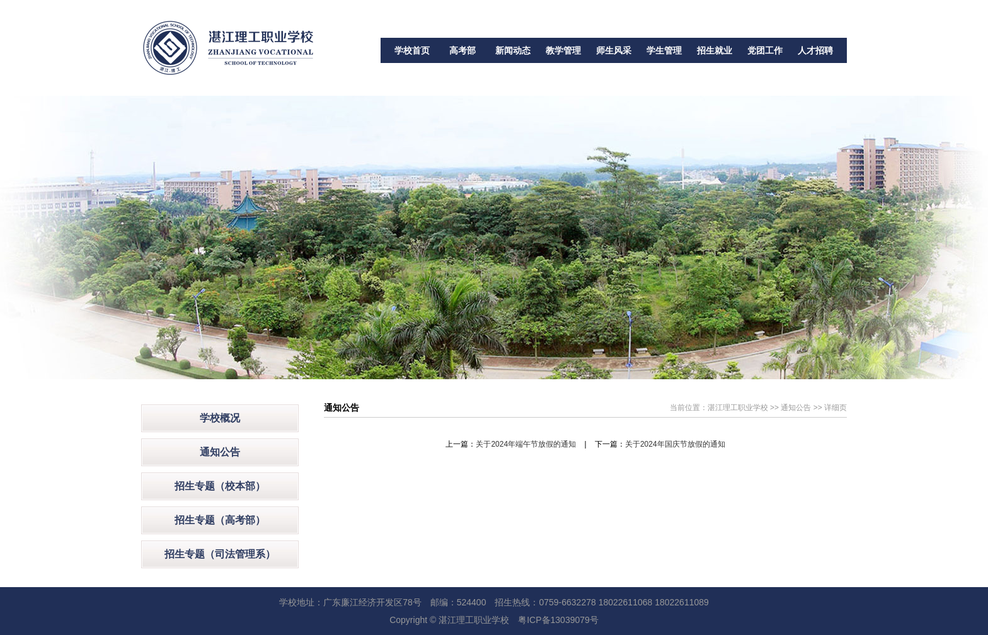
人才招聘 (815, 50)
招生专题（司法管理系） (219, 554)
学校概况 (220, 418)
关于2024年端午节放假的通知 (526, 444)
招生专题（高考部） (220, 520)
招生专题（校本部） (220, 486)
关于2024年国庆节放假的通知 (675, 444)
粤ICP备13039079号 (558, 620)
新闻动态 (513, 50)
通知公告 (220, 452)
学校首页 (412, 50)
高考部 (462, 50)
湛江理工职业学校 (738, 407)
